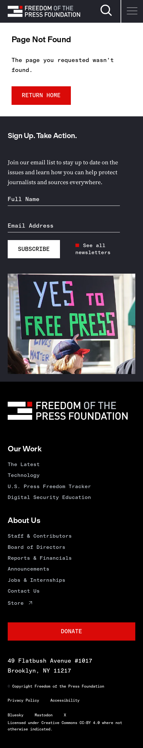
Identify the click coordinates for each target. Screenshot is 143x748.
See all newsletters (93, 248)
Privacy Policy (23, 700)
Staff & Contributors (40, 536)
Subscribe (34, 249)
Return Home (41, 95)
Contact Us (24, 591)
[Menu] (132, 11)
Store (16, 603)
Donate (71, 631)
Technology (24, 475)
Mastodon (44, 715)
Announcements (28, 569)
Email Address (31, 225)
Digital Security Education (49, 497)
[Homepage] (44, 11)
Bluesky (15, 715)
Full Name (23, 199)
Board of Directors (36, 547)
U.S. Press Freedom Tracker (49, 486)
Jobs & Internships (36, 580)
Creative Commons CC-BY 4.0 (70, 723)
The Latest (24, 464)
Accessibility (65, 700)
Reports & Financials (40, 558)
